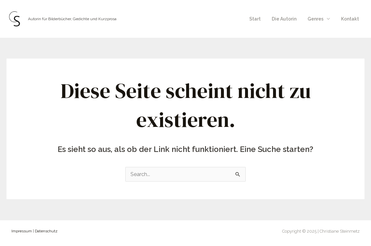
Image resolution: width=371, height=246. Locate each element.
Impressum (21, 231)
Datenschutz (46, 231)
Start (262, 18)
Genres (318, 18)
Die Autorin (289, 18)
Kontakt (351, 18)
